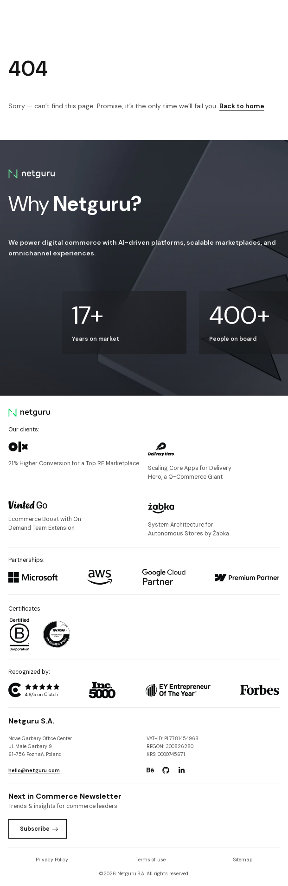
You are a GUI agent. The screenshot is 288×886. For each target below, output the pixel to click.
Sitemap (242, 859)
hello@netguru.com (34, 770)
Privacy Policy (52, 859)
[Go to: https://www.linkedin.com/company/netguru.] (181, 770)
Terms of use (151, 859)
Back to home (241, 106)
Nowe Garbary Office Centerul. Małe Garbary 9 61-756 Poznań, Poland (40, 746)
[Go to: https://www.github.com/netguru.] (165, 770)
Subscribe (39, 829)
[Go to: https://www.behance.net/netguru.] (150, 770)
